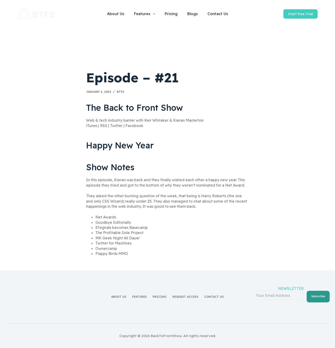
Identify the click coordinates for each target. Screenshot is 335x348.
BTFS (120, 92)
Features (145, 14)
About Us (115, 13)
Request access (185, 296)
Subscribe (318, 296)
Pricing (171, 13)
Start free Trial (300, 14)
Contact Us (218, 13)
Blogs (192, 13)
